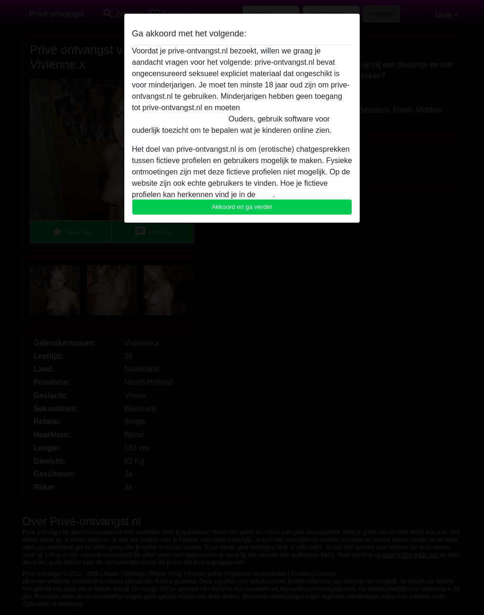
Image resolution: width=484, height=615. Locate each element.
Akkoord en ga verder (242, 206)
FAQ (265, 195)
